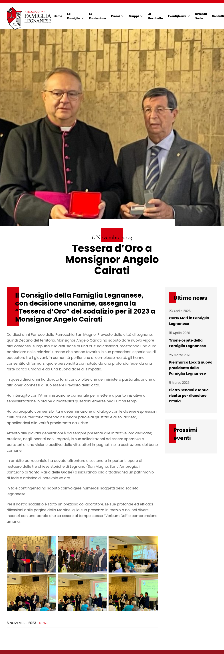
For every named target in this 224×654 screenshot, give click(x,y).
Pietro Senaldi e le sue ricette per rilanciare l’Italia (188, 396)
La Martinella (155, 16)
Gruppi (134, 16)
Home (58, 16)
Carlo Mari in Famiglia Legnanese (189, 321)
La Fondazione (97, 16)
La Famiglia (73, 16)
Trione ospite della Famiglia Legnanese (187, 343)
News (43, 622)
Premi (115, 16)
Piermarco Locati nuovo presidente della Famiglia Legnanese (190, 368)
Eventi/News (177, 16)
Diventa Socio (201, 16)
